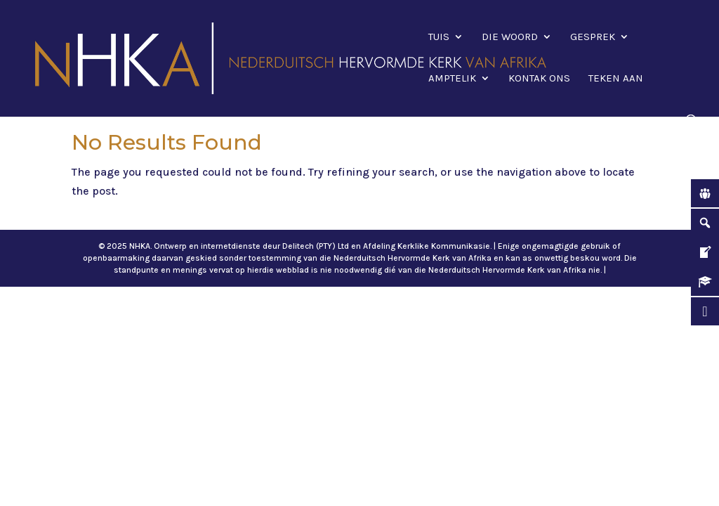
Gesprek (592, 37)
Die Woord (510, 37)
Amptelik (452, 78)
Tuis (438, 37)
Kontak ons (539, 78)
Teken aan (615, 78)
